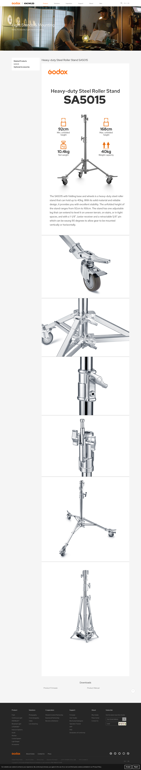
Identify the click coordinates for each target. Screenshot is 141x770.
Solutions (57, 3)
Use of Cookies (30, 759)
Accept (128, 767)
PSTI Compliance (83, 759)
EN (128, 3)
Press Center (95, 718)
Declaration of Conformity (77, 733)
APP (71, 727)
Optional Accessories (22, 67)
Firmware (72, 715)
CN (125, 3)
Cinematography (34, 718)
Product (45, 3)
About (91, 3)
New (100, 3)
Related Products (20, 61)
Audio (13, 733)
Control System (16, 738)
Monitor (14, 735)
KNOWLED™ (15, 721)
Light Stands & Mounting (35, 30)
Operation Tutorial (75, 724)
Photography (33, 715)
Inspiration (69, 3)
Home (14, 30)
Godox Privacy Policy (17, 759)
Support (80, 3)
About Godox (30, 754)
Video (31, 721)
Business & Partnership (52, 718)
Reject (136, 767)
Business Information (52, 759)
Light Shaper (15, 741)
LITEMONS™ (15, 727)
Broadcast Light (16, 724)
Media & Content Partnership (54, 715)
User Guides (73, 718)
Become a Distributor (51, 721)
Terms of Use (40, 759)
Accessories (21, 30)
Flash (13, 715)
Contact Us (95, 721)
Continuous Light (17, 718)
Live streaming (33, 724)
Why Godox (95, 715)
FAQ (71, 730)
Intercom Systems (17, 730)
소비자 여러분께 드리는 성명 (68, 759)
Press (49, 754)
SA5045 (16, 64)
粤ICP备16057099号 (56, 762)
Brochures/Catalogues (76, 721)
